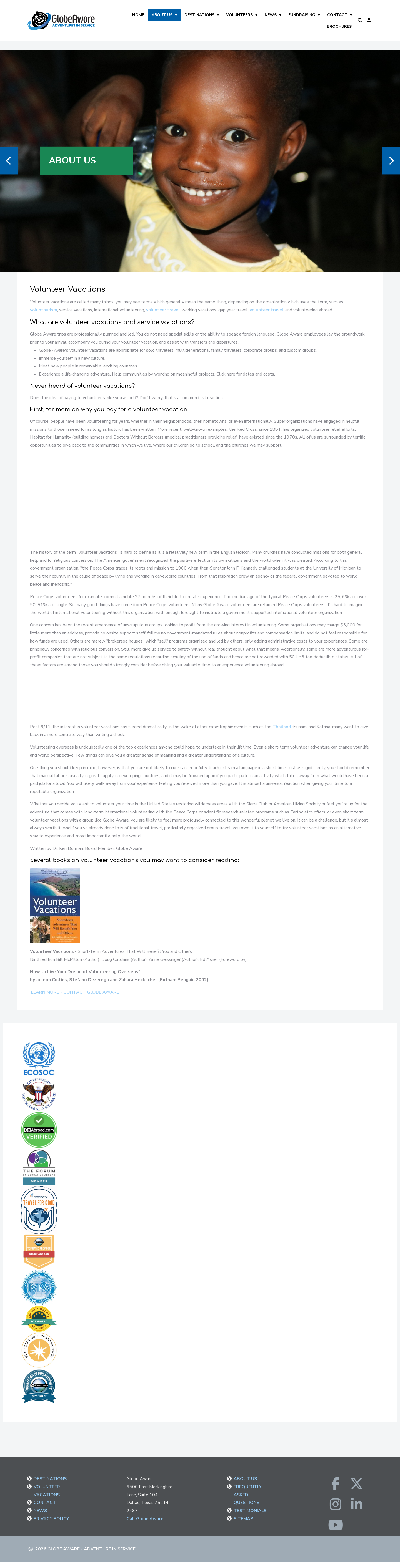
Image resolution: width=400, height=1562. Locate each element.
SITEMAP (243, 1519)
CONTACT (45, 1503)
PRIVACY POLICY (51, 1519)
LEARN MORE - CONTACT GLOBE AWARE (74, 992)
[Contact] (352, 15)
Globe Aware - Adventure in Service (92, 1549)
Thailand (281, 727)
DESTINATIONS (50, 1479)
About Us (162, 14)
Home (138, 14)
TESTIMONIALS (250, 1511)
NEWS (40, 1511)
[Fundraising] (319, 15)
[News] (281, 15)
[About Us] (176, 15)
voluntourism (43, 310)
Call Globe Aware (145, 1519)
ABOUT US (245, 1479)
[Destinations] (218, 15)
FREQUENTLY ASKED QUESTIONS (248, 1495)
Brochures (339, 26)
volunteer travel (163, 310)
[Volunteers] (257, 15)
